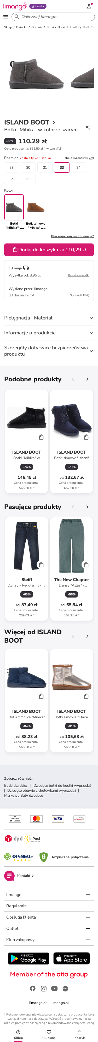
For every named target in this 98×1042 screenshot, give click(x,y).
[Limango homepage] (15, 6)
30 (28, 167)
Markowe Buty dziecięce (23, 795)
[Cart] (41, 437)
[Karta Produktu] (26, 441)
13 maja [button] (15, 268)
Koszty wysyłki (78, 275)
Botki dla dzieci (16, 785)
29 (11, 167)
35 (11, 179)
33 (62, 167)
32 (28, 179)
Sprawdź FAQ (79, 295)
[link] (35, 212)
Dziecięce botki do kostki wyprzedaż (62, 785)
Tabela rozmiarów (78, 158)
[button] (32, 148)
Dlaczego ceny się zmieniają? (72, 236)
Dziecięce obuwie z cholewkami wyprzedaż (41, 790)
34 (78, 167)
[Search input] (52, 17)
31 (45, 167)
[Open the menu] (5, 16)
